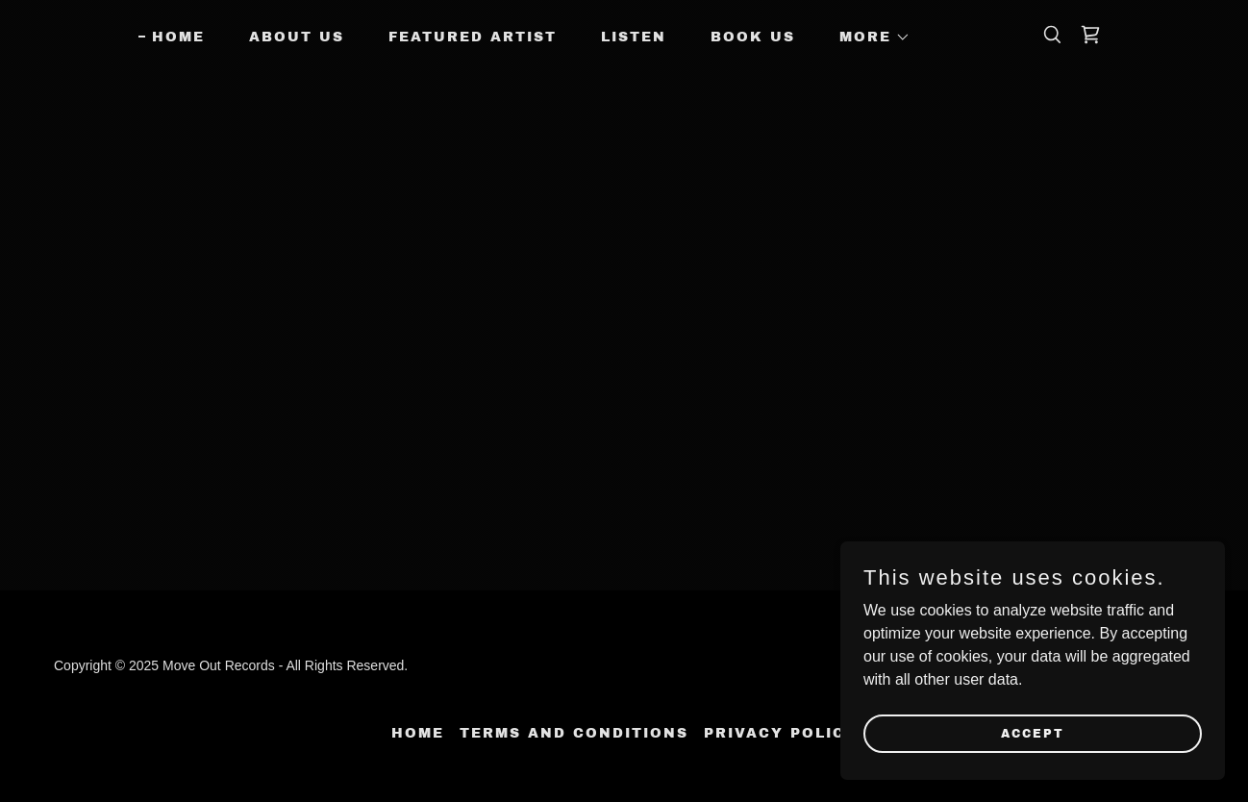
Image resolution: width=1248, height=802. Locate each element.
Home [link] (178, 37)
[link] (1090, 34)
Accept (1032, 732)
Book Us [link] (753, 37)
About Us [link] (296, 37)
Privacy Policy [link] (781, 733)
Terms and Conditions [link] (574, 733)
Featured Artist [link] (472, 37)
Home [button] (417, 733)
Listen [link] (633, 37)
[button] (868, 37)
